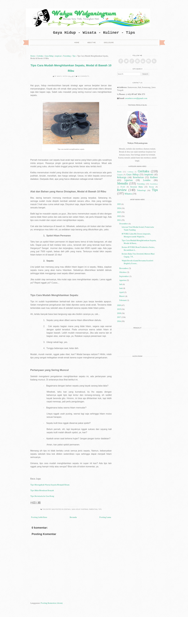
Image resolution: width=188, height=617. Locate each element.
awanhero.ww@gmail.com (136, 98)
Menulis (122, 183)
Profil (122, 187)
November (123, 268)
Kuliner (154, 177)
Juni (120, 288)
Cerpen (120, 175)
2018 (119, 313)
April (121, 292)
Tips (74, 56)
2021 (119, 220)
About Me (91, 42)
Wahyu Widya (62, 76)
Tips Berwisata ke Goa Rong (42, 496)
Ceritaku (40, 56)
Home (76, 42)
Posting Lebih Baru (39, 517)
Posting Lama (105, 517)
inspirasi (58, 56)
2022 (119, 216)
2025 (119, 204)
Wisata (128, 193)
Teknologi (141, 190)
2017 (119, 317)
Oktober (122, 272)
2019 (119, 309)
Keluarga (121, 177)
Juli (120, 284)
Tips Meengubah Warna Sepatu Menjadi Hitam (49, 484)
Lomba (146, 180)
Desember (123, 223)
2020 (119, 305)
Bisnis (119, 172)
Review (122, 190)
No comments (83, 76)
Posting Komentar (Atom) (52, 603)
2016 (119, 321)
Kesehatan (138, 177)
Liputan (128, 180)
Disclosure (109, 42)
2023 (119, 212)
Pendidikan (154, 184)
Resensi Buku (136, 186)
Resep (151, 187)
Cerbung (130, 172)
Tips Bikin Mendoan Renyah (42, 490)
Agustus (122, 280)
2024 (119, 208)
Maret (122, 296)
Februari (122, 300)
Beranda (73, 517)
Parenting (67, 56)
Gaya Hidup (49, 56)
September (124, 276)
